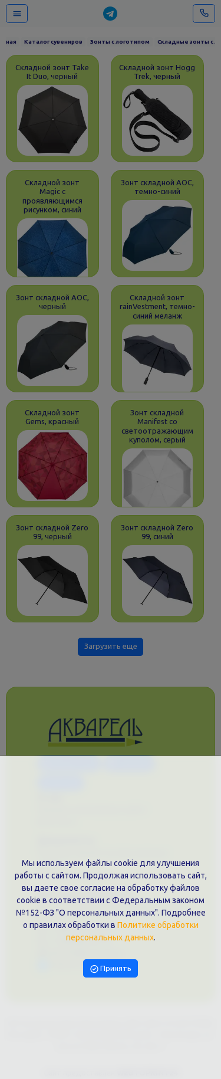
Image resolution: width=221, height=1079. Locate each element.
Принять (111, 968)
